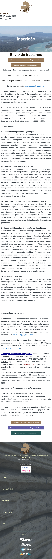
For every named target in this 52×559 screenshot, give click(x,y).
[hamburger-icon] (50, 24)
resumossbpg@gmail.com (34, 86)
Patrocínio (26, 534)
